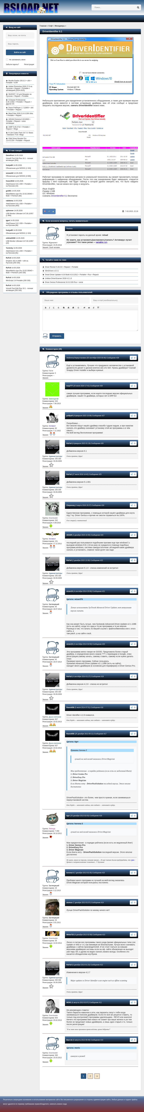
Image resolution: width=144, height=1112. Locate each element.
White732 (70, 935)
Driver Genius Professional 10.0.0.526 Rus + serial (64, 282)
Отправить (56, 336)
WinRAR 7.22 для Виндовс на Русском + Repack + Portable (19, 95)
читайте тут (101, 242)
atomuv (69, 903)
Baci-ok (69, 1040)
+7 (49, 211)
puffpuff (69, 416)
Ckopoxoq (70, 505)
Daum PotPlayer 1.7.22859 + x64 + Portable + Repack (19, 109)
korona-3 (70, 873)
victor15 (69, 591)
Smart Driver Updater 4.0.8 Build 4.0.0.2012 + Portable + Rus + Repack (72, 275)
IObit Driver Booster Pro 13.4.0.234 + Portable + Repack (18, 139)
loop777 (69, 386)
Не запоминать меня (17, 60)
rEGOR (69, 535)
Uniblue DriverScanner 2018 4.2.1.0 (58, 278)
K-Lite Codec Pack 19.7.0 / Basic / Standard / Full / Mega (19, 134)
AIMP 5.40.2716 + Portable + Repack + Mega (18, 128)
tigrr (68, 816)
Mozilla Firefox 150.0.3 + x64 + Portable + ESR (19, 82)
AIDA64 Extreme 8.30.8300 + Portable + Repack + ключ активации (18, 121)
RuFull (69, 443)
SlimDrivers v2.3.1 (52, 271)
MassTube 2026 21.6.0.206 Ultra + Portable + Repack (19, 114)
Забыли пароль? (12, 64)
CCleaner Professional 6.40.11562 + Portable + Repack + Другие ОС (19, 102)
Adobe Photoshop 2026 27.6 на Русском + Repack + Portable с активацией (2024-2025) (19, 88)
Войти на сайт (20, 52)
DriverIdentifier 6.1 (59, 196)
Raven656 (70, 707)
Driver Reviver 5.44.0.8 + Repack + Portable (61, 267)
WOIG (68, 1002)
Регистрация (29, 64)
